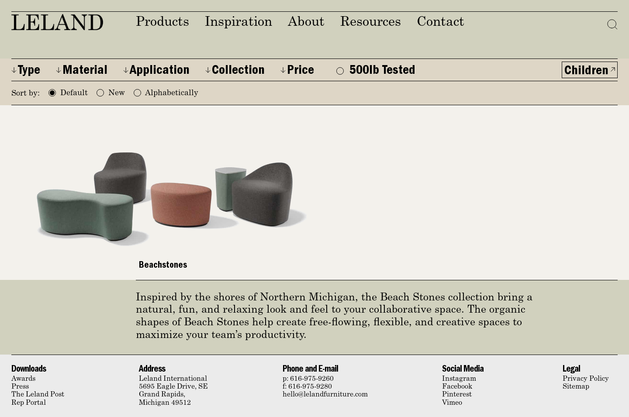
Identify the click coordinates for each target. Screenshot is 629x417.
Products (162, 22)
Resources (370, 22)
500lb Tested (375, 71)
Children (586, 71)
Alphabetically (166, 93)
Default (68, 93)
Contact (440, 22)
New (111, 93)
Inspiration (238, 22)
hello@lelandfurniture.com (325, 394)
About (306, 22)
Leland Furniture (57, 22)
